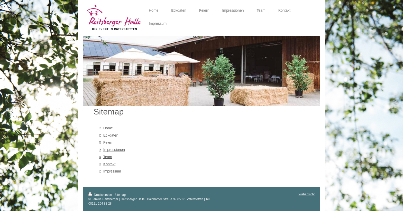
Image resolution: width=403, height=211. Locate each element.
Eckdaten (110, 135)
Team (107, 157)
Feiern (108, 142)
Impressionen (114, 150)
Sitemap (120, 195)
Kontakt (109, 164)
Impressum (112, 171)
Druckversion (100, 195)
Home (108, 128)
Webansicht (307, 194)
